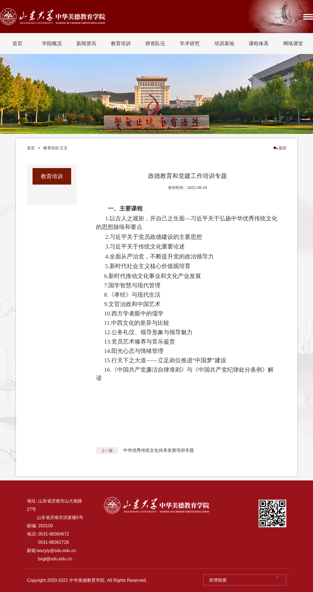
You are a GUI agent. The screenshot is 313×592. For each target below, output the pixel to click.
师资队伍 (155, 43)
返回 (282, 148)
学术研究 (190, 43)
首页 (17, 43)
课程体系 (259, 43)
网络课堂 (293, 43)
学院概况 (52, 43)
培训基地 (224, 43)
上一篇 (107, 450)
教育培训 (121, 43)
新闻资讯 (86, 43)
